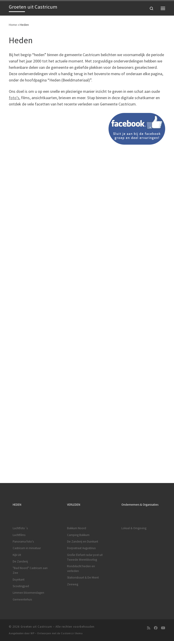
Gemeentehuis (22, 599)
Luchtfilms (19, 535)
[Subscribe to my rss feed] (148, 628)
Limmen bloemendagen (28, 593)
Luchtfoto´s (20, 528)
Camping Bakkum (78, 535)
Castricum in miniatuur (27, 548)
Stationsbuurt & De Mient (83, 577)
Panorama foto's (23, 541)
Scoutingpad (21, 586)
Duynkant (18, 579)
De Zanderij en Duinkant (82, 541)
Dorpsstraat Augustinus (81, 548)
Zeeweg (72, 584)
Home (13, 25)
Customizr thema (72, 633)
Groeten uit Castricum (36, 627)
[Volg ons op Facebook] (155, 628)
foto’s (14, 97)
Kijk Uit (17, 555)
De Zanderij (20, 561)
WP (32, 633)
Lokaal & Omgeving (133, 528)
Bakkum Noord (76, 528)
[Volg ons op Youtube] (163, 628)
